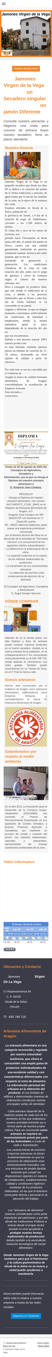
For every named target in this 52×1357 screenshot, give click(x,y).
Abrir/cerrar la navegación (26, 4)
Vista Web (43, 1346)
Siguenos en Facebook (26, 1316)
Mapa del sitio (9, 1346)
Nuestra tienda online (26, 68)
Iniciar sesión (43, 1343)
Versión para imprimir (14, 1343)
